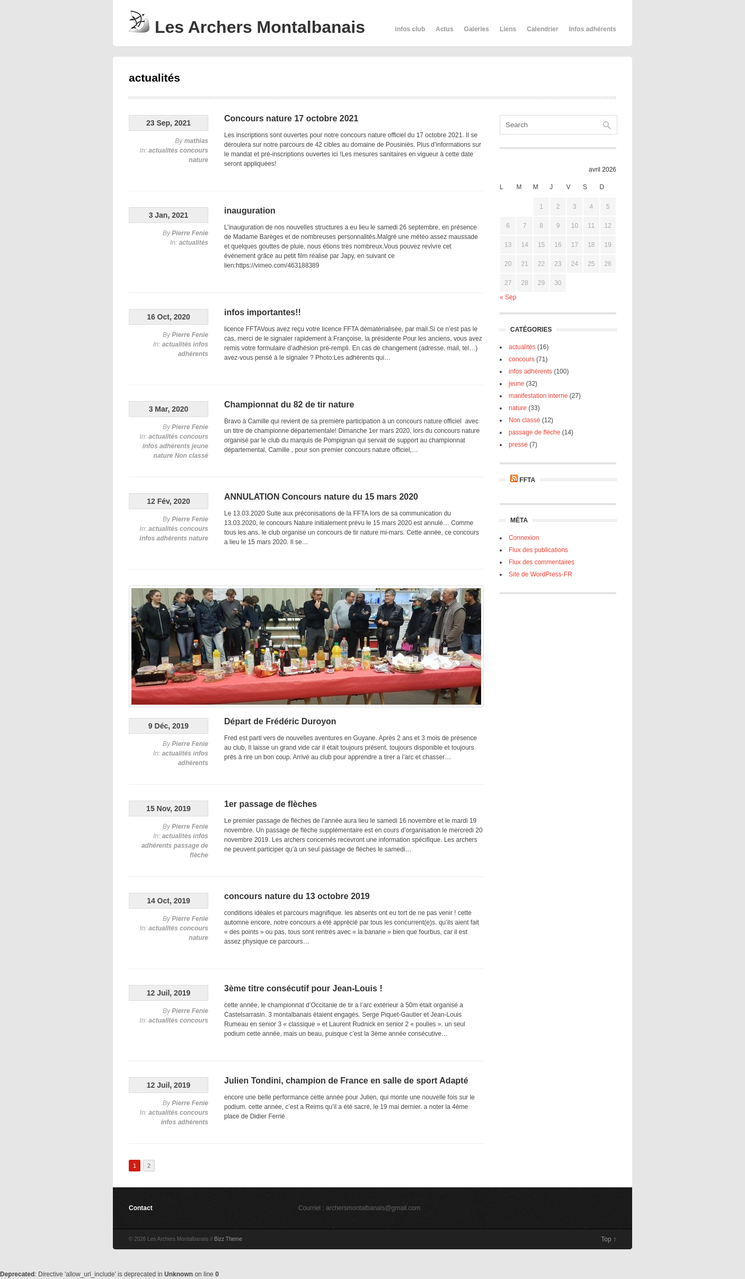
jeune (200, 446)
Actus (444, 29)
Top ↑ (608, 1239)
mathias (196, 141)
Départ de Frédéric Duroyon (280, 721)
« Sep (508, 297)
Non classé (191, 455)
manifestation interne (538, 395)
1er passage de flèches (270, 804)
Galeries (476, 29)
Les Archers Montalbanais (247, 27)
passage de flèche (534, 432)
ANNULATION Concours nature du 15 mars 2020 (321, 496)
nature (198, 160)
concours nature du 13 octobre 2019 (297, 896)
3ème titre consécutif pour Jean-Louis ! (303, 988)
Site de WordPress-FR (540, 574)
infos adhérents (166, 446)
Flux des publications (538, 550)
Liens (508, 29)
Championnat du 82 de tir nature (289, 404)
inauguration (250, 210)
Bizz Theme (228, 1239)
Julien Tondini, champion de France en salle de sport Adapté (346, 1080)
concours (194, 150)
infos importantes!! (262, 312)
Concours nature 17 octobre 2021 (291, 118)
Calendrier (542, 29)
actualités (163, 150)
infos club (410, 29)
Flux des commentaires (541, 562)
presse (518, 444)
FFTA (527, 480)
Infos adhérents (592, 29)
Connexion (524, 537)
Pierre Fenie (190, 233)
